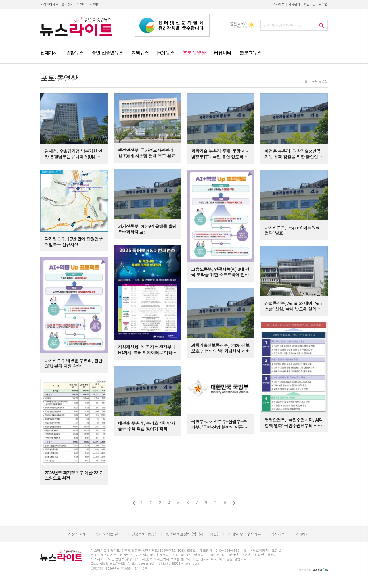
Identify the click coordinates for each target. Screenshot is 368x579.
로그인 (323, 4)
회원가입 (309, 4)
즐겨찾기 (67, 4)
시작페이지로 (49, 4)
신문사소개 (77, 534)
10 (225, 502)
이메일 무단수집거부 (244, 534)
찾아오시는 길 (107, 534)
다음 (234, 503)
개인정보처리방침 (142, 534)
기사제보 (279, 4)
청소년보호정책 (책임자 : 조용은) (192, 534)
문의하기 (302, 534)
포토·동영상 (319, 81)
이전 (134, 503)
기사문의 (294, 4)
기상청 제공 (240, 27)
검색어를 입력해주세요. (282, 25)
